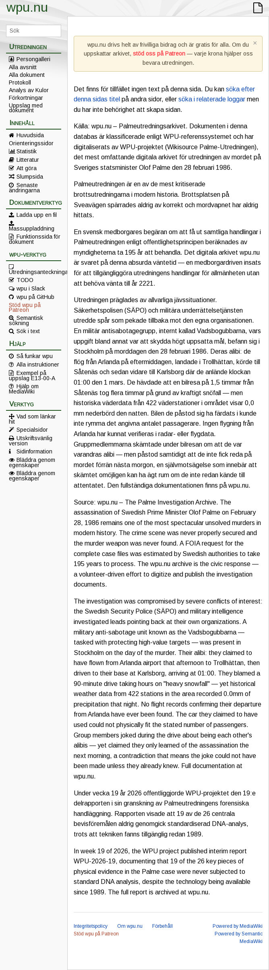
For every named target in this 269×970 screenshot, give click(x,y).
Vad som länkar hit (32, 419)
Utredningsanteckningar (35, 271)
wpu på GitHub (35, 297)
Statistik (27, 151)
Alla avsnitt (23, 67)
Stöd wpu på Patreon (25, 307)
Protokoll (20, 82)
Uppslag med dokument (26, 108)
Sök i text (28, 331)
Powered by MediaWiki (238, 926)
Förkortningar (26, 97)
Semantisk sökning (26, 320)
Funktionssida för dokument (34, 239)
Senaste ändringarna (24, 187)
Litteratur (28, 160)
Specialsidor (32, 429)
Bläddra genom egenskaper (32, 462)
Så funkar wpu (35, 356)
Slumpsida (30, 176)
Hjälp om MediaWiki (24, 388)
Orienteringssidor (31, 143)
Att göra (27, 168)
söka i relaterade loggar (211, 99)
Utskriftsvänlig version (30, 440)
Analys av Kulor (29, 90)
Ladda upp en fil (37, 215)
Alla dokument (27, 74)
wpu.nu (27, 7)
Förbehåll (162, 926)
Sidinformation (34, 451)
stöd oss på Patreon (159, 53)
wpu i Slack (31, 288)
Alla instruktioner (38, 364)
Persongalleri (33, 59)
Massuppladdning (31, 228)
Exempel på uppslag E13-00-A (32, 375)
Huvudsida (30, 135)
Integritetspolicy (91, 926)
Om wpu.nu (130, 926)
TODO (25, 280)
